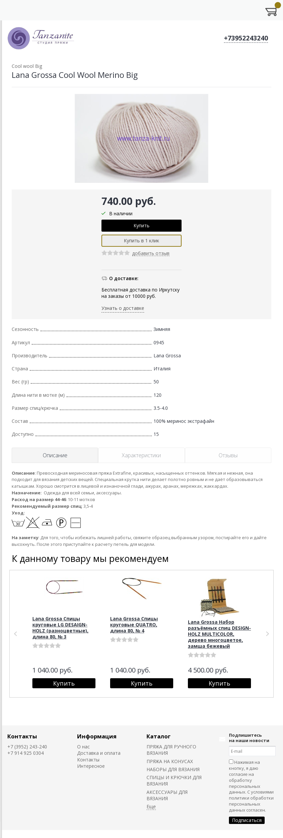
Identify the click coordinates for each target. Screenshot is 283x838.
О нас (83, 746)
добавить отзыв (151, 253)
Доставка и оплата (98, 753)
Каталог (159, 736)
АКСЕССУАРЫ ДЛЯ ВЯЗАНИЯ (167, 795)
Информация (96, 736)
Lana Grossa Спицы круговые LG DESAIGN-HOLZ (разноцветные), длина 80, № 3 (60, 627)
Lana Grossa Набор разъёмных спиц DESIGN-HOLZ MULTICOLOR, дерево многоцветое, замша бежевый (219, 634)
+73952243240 (246, 38)
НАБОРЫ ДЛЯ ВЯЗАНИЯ (173, 769)
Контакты (22, 736)
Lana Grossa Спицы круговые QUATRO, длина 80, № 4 (134, 624)
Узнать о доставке (122, 308)
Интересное (91, 766)
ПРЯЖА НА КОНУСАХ (170, 761)
